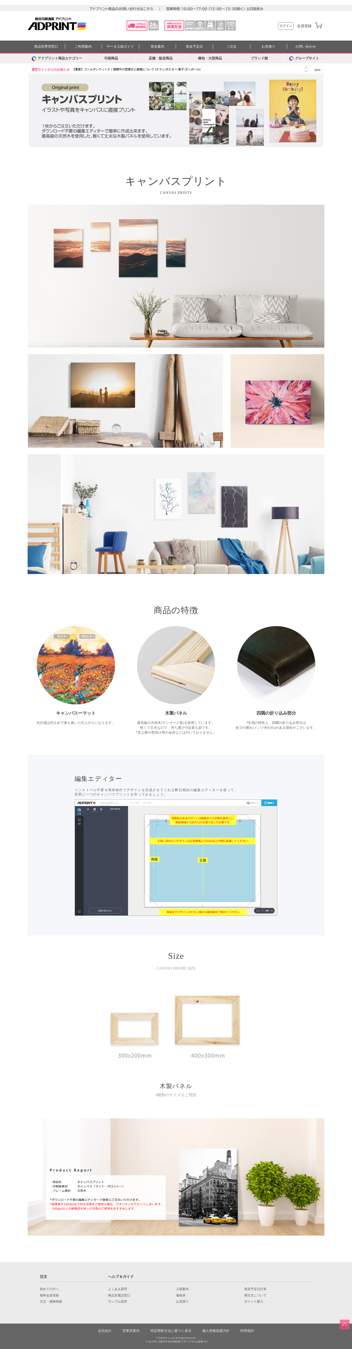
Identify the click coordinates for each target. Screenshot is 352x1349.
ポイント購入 (253, 1301)
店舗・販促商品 (161, 58)
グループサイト (304, 58)
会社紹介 (105, 1331)
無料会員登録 (49, 1295)
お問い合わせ (305, 46)
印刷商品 (111, 58)
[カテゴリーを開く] (57, 58)
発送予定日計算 (255, 1289)
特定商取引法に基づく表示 (170, 1331)
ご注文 (231, 46)
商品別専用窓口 (46, 46)
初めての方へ (49, 1289)
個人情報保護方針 (216, 1331)
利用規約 (247, 1331)
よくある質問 (117, 1289)
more (317, 69)
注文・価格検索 (51, 1301)
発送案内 (157, 46)
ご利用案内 (83, 46)
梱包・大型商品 (210, 58)
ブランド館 (259, 58)
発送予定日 (194, 46)
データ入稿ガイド (120, 46)
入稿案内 (182, 1289)
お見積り (268, 46)
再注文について (255, 1295)
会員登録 (304, 26)
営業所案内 (131, 1331)
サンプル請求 (117, 1301)
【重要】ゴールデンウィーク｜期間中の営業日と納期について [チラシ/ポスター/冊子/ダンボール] (136, 69)
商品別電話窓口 (119, 1295)
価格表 (181, 1295)
